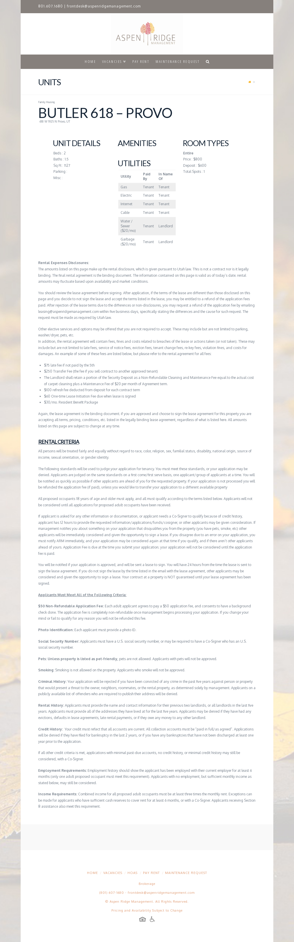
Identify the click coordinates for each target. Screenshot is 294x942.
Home (92, 873)
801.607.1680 (50, 6)
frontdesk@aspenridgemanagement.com (104, 6)
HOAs (132, 873)
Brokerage (147, 884)
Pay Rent (151, 873)
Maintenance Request (186, 873)
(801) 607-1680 (111, 893)
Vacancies (112, 873)
